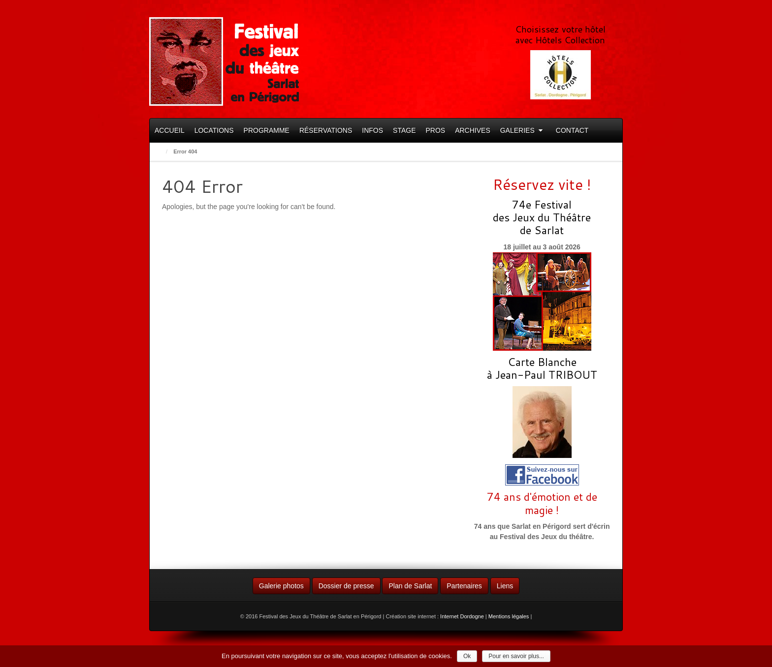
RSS (598, 11)
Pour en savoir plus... (516, 656)
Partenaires (464, 586)
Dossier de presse (346, 586)
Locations (214, 130)
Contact (572, 130)
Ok (467, 656)
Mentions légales (508, 616)
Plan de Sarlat (410, 586)
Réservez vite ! (542, 184)
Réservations (325, 130)
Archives (472, 130)
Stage (404, 130)
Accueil (170, 130)
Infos (372, 130)
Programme (267, 130)
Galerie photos (281, 586)
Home (159, 152)
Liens (505, 586)
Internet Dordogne (462, 616)
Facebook (585, 11)
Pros (435, 130)
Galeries (521, 130)
